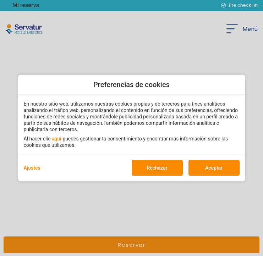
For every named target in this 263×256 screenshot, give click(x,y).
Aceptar (214, 168)
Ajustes (32, 168)
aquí (56, 139)
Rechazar (157, 168)
